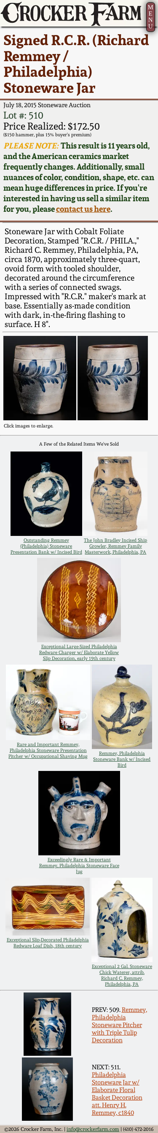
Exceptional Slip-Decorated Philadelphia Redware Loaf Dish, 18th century (48, 943)
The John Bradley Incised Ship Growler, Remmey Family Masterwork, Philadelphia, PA (115, 546)
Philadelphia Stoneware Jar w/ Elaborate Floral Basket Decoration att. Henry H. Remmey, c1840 (117, 1094)
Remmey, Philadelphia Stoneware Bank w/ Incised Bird (121, 759)
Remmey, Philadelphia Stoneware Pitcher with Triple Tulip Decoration (119, 1025)
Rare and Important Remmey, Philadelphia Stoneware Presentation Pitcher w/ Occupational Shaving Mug (48, 750)
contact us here (83, 209)
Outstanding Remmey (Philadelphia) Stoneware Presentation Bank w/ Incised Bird (46, 546)
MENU (150, 17)
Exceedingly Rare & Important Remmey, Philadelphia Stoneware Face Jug (79, 865)
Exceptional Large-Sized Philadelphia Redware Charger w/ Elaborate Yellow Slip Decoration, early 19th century (79, 652)
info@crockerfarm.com (93, 1129)
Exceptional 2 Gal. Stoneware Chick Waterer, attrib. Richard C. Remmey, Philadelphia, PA (122, 975)
